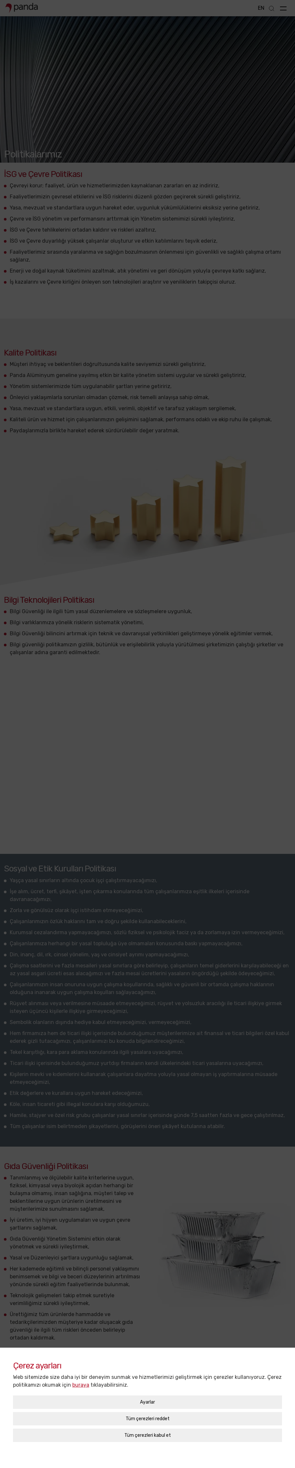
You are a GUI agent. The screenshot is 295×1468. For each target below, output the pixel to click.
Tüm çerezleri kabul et (147, 1415)
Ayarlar (147, 1381)
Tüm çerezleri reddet (148, 1398)
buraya (80, 1364)
